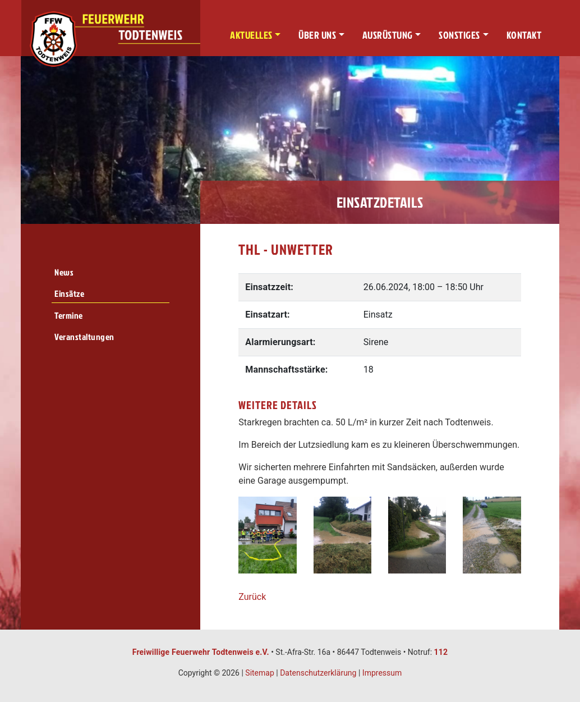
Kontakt (524, 35)
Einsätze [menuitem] (69, 293)
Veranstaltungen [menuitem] (84, 337)
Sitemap (259, 672)
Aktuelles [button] (251, 35)
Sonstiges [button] (459, 35)
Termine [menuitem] (68, 315)
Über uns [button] (317, 35)
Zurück (252, 596)
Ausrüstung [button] (387, 35)
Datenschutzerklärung (318, 672)
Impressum (382, 672)
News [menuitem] (63, 272)
